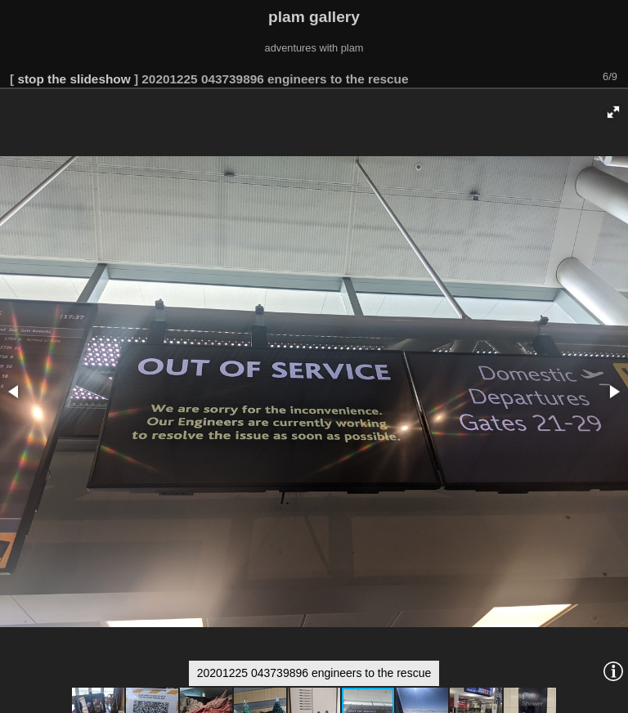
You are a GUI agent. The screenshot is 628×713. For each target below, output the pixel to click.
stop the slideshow (73, 23)
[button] (613, 56)
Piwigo (612, 700)
